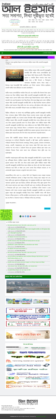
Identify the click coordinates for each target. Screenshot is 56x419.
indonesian (41, 21)
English (43, 19)
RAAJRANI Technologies (41, 416)
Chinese (51, 19)
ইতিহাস (43, 67)
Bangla (33, 19)
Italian (30, 21)
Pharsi (39, 19)
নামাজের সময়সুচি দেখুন (48, 53)
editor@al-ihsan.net (8, 409)
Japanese (47, 19)
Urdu (36, 19)
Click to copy (47, 208)
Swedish (33, 21)
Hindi (37, 21)
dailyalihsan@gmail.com (19, 409)
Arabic (30, 19)
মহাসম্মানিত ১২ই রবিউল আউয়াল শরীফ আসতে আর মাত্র (5, 216)
